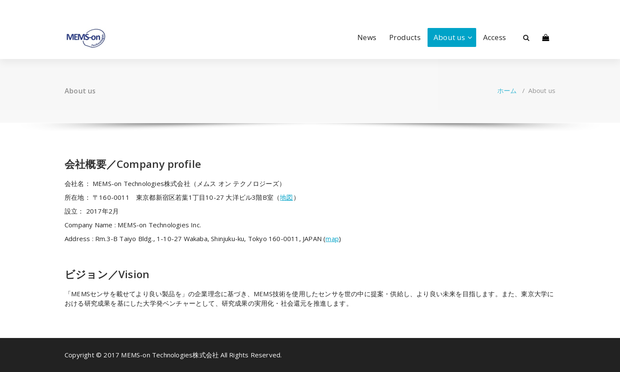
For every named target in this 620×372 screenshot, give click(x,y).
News (366, 37)
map (332, 238)
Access (494, 37)
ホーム (507, 90)
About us (449, 37)
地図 (286, 197)
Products (405, 37)
